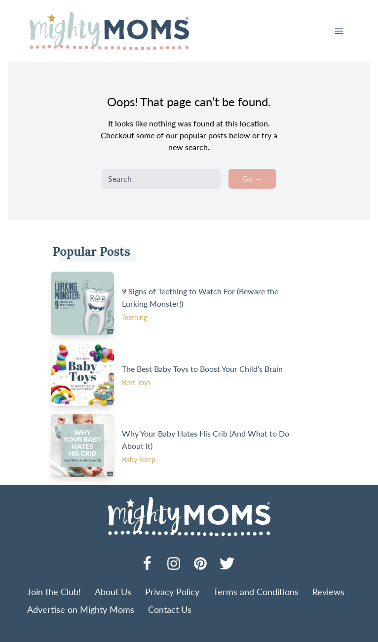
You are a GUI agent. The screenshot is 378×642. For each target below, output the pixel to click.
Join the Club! (54, 591)
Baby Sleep (138, 459)
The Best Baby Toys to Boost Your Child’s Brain (202, 368)
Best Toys (136, 382)
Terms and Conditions (256, 591)
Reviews (328, 591)
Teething (134, 317)
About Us (113, 591)
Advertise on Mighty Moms (80, 609)
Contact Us (169, 609)
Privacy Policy (172, 591)
